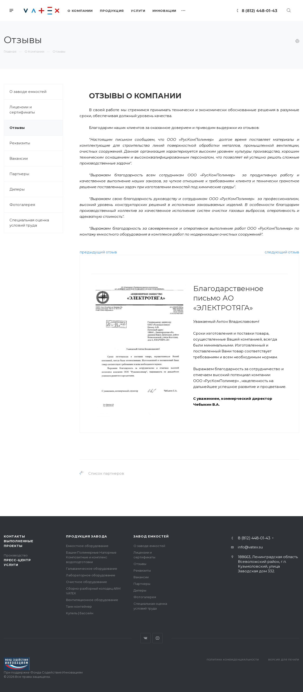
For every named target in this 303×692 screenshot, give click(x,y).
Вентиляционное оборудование (92, 600)
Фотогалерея (22, 204)
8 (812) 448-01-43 (259, 11)
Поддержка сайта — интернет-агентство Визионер (92, 676)
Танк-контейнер (79, 606)
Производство (16, 555)
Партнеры (19, 174)
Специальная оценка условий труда (29, 223)
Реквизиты (19, 143)
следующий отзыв (282, 252)
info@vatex (248, 547)
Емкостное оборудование (87, 546)
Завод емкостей (151, 536)
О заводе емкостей (27, 91)
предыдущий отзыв (98, 252)
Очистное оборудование (86, 582)
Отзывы (17, 127)
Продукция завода (86, 536)
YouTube (157, 638)
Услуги (11, 565)
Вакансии (18, 158)
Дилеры (17, 189)
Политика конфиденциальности (233, 659)
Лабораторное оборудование (90, 575)
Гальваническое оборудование (91, 568)
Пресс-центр (17, 560)
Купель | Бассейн (79, 613)
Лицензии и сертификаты (22, 109)
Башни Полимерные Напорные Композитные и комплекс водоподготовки (91, 557)
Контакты (14, 536)
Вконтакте (145, 638)
